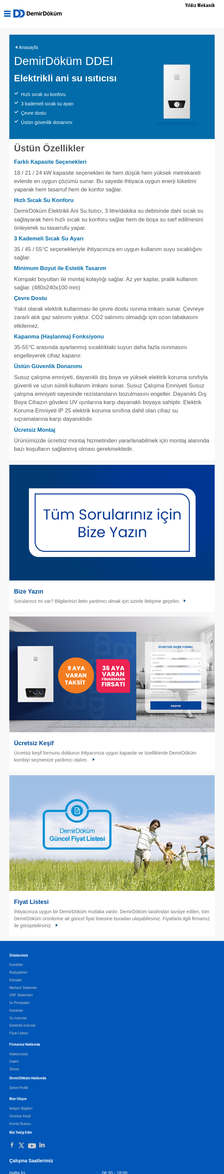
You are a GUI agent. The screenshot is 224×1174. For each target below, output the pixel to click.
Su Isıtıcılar (18, 1018)
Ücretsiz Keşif (34, 743)
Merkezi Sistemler (23, 988)
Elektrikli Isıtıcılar (22, 1025)
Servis (14, 1069)
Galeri (14, 1061)
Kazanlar (16, 1010)
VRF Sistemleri (21, 995)
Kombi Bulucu (20, 1124)
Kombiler (16, 965)
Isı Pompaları (19, 1003)
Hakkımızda (18, 1054)
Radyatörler (18, 972)
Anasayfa (28, 47)
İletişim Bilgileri (20, 1108)
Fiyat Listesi (31, 902)
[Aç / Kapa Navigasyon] (7, 13)
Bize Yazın (28, 592)
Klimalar (15, 980)
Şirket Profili (18, 1088)
